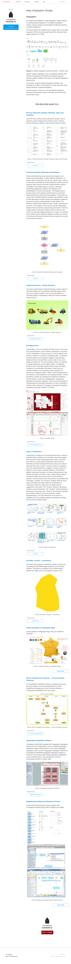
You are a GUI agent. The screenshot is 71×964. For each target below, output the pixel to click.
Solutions (27, 1)
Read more (60, 671)
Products (18, 1)
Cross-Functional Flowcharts (35, 733)
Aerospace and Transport (35, 338)
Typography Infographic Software (39, 740)
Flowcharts (35, 165)
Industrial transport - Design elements (40, 285)
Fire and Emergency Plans (35, 444)
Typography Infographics (35, 794)
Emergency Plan (32, 345)
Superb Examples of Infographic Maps (40, 628)
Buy (44, 1)
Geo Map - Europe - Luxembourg (38, 560)
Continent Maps (35, 621)
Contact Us (62, 954)
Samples (36, 1)
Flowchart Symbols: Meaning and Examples (42, 172)
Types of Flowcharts (33, 451)
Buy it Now (47, 932)
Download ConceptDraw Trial (11, 27)
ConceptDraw (6, 1)
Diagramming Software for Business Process (43, 801)
